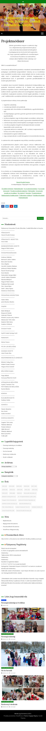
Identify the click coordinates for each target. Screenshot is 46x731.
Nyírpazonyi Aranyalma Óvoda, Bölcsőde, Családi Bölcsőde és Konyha (22, 21)
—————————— (8, 230)
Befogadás (31, 191)
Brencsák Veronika (6, 262)
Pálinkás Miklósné (6, 424)
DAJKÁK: (4, 306)
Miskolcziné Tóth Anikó (8, 320)
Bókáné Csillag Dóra (7, 362)
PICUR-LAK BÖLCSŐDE (8, 346)
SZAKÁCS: (4, 404)
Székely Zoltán (5, 400)
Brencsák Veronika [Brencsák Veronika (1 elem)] (30, 493)
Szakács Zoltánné (6, 324)
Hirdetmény (4, 553)
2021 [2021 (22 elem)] (27, 489)
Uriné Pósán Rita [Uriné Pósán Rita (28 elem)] (8, 510)
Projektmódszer (36, 193)
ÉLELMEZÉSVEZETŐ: (7, 398)
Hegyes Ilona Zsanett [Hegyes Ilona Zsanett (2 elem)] (9, 500)
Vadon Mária (5, 299)
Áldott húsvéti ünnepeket (8, 548)
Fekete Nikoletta (6, 409)
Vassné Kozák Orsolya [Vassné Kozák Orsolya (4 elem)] (23, 510)
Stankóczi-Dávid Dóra (7, 291)
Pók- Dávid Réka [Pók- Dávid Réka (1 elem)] (7, 507)
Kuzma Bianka (5, 389)
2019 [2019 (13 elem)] (12, 489)
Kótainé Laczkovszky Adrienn (10, 317)
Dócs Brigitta (5, 264)
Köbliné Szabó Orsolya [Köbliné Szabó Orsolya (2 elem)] (9, 503)
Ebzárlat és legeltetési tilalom (10, 562)
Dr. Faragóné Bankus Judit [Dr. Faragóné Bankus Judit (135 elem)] (27, 496)
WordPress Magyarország (11, 529)
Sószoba (28, 193)
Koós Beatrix (5, 273)
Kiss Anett (4, 411)
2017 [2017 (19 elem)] (34, 486)
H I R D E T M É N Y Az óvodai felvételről (13, 564)
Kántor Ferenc (5, 342)
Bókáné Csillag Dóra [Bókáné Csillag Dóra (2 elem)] (9, 496)
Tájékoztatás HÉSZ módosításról (11, 555)
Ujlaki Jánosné (5, 429)
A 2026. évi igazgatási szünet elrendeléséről (14, 550)
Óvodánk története (7, 189)
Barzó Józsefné (5, 433)
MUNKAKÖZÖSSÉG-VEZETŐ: (10, 246)
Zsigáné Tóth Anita (7, 422)
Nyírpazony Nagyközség (16, 545)
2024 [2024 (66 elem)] (12, 493)
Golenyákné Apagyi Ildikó (8, 275)
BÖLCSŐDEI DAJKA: (7, 371)
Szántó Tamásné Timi (7, 384)
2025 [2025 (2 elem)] (19, 493)
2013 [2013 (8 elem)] (4, 486)
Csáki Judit (4, 436)
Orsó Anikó (4, 241)
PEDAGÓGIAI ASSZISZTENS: (10, 295)
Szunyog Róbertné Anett (8, 378)
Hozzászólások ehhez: (15, 535)
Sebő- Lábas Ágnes (7, 288)
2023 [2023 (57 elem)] (4, 493)
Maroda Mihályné (6, 279)
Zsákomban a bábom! (25, 195)
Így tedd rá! (21, 193)
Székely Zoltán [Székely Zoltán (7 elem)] (37, 507)
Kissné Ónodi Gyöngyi (7, 270)
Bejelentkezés (7, 520)
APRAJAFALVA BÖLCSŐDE (9, 382)
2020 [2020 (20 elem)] (19, 489)
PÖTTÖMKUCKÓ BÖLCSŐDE (10, 387)
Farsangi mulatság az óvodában (12, 445)
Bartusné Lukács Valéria (8, 259)
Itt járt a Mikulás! (8, 457)
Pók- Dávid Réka (6, 286)
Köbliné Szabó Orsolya (8, 364)
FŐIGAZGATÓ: (5, 232)
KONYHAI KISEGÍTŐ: (7, 418)
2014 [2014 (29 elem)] (11, 486)
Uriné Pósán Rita (6, 353)
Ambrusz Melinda (6, 257)
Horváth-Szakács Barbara (9, 266)
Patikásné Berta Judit (7, 284)
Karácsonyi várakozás (9, 454)
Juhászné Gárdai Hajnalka (8, 268)
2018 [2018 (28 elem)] (4, 489)
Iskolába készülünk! (38, 195)
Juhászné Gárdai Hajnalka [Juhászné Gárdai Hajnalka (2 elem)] (27, 500)
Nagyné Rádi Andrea (7, 248)
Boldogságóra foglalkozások (10, 195)
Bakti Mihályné (5, 311)
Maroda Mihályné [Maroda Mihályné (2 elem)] (25, 503)
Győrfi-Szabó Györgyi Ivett (9, 333)
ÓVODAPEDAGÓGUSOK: (9, 253)
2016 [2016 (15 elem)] (26, 486)
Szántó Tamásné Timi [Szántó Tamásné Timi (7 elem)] (23, 507)
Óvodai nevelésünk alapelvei (18, 191)
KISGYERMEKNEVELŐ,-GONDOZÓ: (11, 358)
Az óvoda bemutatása (30, 189)
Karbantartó (4, 337)
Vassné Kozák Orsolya (23, 182)
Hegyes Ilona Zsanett (7, 366)
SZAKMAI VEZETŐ (7, 351)
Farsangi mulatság (8, 448)
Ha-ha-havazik (7, 451)
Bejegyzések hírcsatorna (10, 523)
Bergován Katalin (6, 313)
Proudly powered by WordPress (13, 716)
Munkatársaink (18, 189)
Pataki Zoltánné (6, 427)
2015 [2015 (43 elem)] (19, 486)
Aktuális (4, 600)
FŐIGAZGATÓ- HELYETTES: (9, 239)
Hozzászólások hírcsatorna (11, 526)
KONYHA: (4, 393)
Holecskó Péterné (6, 315)
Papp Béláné (5, 375)
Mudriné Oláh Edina (7, 322)
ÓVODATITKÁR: (6, 328)
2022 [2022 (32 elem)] (34, 489)
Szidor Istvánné (6, 413)
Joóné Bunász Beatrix (7, 302)
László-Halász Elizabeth (8, 277)
